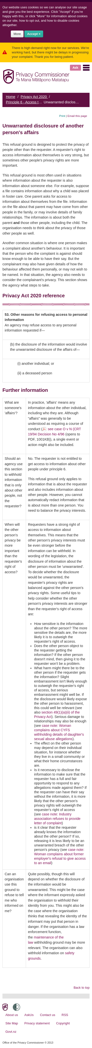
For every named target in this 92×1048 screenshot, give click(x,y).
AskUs (29, 1015)
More (17, 34)
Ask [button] (75, 67)
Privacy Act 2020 (34, 97)
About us (11, 1015)
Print (62, 115)
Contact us (47, 1015)
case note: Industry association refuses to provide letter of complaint (57, 818)
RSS (65, 1015)
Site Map (11, 1023)
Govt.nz (10, 1031)
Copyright (63, 1023)
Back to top (82, 987)
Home (10, 97)
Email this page (77, 115)
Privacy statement (37, 1023)
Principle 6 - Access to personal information (39, 102)
